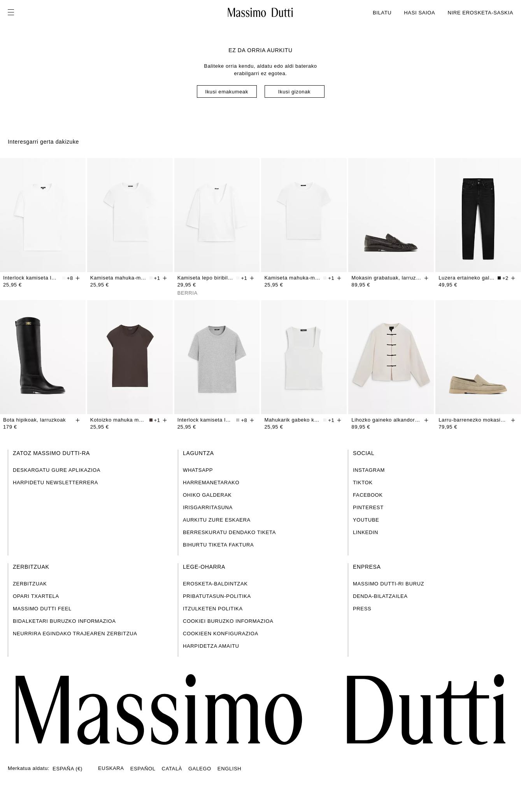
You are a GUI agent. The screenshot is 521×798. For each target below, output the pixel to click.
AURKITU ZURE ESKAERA (217, 520)
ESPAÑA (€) (67, 769)
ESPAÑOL (143, 769)
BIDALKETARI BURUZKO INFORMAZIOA (64, 621)
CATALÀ (172, 769)
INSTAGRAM (369, 470)
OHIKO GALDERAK (207, 495)
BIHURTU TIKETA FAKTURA (218, 545)
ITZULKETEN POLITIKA (213, 609)
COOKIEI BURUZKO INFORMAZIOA (228, 621)
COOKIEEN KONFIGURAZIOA (220, 633)
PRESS (362, 609)
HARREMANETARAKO (211, 482)
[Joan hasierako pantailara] (260, 12)
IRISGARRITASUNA (208, 507)
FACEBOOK (368, 495)
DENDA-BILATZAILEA (380, 596)
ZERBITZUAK (30, 584)
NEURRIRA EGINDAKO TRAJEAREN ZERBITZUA (75, 633)
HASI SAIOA (419, 13)
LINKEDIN (365, 532)
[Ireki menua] (13, 12)
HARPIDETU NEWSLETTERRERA (55, 482)
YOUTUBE (366, 520)
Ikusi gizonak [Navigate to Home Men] (294, 92)
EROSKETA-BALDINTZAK (215, 584)
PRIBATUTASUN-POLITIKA (217, 596)
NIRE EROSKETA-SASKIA (480, 13)
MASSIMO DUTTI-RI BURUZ (388, 584)
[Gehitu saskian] (77, 278)
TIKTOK (363, 482)
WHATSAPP (198, 470)
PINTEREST (368, 507)
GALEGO (199, 769)
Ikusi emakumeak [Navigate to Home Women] (226, 92)
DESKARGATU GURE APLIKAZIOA (56, 470)
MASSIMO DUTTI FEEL (42, 609)
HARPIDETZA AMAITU (211, 646)
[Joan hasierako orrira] (260, 709)
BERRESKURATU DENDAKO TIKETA (229, 532)
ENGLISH (230, 769)
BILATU (382, 13)
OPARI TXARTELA (36, 596)
